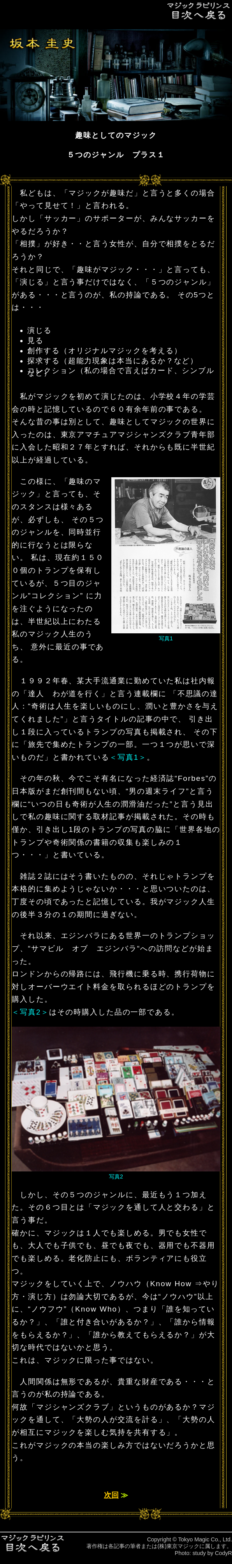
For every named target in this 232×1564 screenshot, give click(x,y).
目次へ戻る (199, 10)
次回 (111, 1495)
